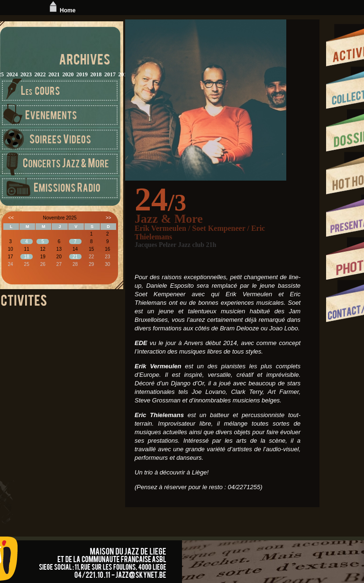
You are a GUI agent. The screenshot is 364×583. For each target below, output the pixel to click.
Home (61, 10)
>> (108, 217)
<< (11, 217)
